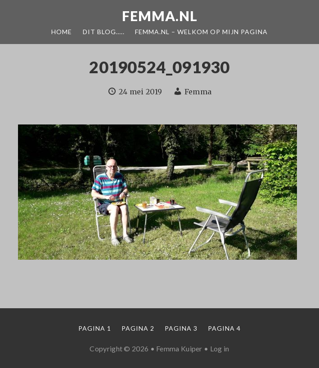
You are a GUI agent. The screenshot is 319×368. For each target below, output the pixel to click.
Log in (219, 348)
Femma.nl (160, 16)
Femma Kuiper (179, 348)
